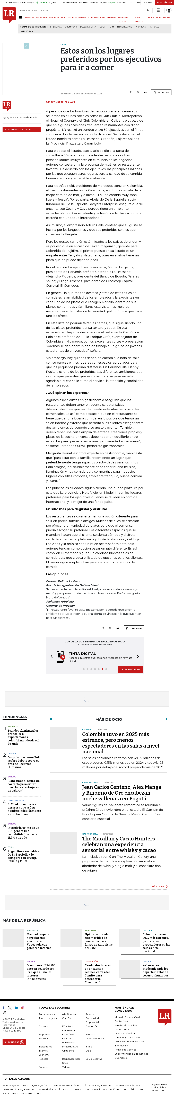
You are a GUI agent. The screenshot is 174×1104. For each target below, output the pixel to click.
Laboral (12, 753)
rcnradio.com (99, 1089)
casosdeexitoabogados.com (18, 1089)
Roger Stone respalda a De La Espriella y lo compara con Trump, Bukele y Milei (24, 856)
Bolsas (31, 961)
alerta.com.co (10, 1093)
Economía (91, 1026)
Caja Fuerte (68, 1017)
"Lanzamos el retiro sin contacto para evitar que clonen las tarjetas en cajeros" (24, 785)
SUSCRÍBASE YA (130, 669)
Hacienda (13, 726)
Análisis (89, 1013)
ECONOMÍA (41, 17)
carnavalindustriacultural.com (54, 1089)
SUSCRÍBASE (164, 2)
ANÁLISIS (111, 17)
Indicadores (45, 1046)
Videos (66, 1066)
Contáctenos (122, 1029)
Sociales (43, 1066)
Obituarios (68, 1050)
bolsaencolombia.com (127, 1084)
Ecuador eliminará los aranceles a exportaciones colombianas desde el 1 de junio (23, 737)
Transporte (92, 930)
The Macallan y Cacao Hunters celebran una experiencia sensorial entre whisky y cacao (119, 844)
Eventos (90, 1034)
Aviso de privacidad (125, 1033)
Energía (57, 27)
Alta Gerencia (69, 1013)
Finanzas (43, 1038)
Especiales (68, 1034)
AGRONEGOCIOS (96, 17)
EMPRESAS (54, 17)
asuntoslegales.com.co (15, 1084)
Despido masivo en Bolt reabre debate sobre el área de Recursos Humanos (24, 762)
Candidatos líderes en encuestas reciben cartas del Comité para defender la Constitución (98, 973)
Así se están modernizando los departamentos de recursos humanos (155, 970)
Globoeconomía (95, 1038)
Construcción (16, 800)
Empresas (44, 1034)
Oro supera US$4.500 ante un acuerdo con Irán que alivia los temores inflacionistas (41, 971)
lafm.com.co (138, 1089)
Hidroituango (124, 27)
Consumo (44, 1026)
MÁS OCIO (158, 886)
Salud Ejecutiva (94, 1058)
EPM (112, 27)
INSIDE (166, 17)
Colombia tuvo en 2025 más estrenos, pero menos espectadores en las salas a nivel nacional (120, 742)
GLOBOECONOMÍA (77, 17)
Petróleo (154, 27)
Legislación (91, 961)
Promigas (140, 27)
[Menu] (21, 17)
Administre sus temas (17, 129)
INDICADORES (155, 17)
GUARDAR (161, 92)
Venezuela (32, 930)
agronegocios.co (40, 1084)
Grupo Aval (27, 31)
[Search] (148, 10)
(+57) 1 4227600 (12, 1030)
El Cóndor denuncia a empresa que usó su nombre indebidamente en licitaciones (24, 808)
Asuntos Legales (48, 1017)
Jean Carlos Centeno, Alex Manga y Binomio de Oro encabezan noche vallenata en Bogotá (121, 792)
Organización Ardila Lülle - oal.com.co (159, 1087)
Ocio (88, 1050)
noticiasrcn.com (119, 1089)
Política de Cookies (125, 1049)
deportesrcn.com (31, 1093)
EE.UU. (11, 847)
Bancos (12, 776)
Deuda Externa (88, 27)
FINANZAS (29, 17)
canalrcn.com (81, 1089)
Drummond (71, 27)
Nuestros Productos (126, 1025)
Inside (89, 1046)
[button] (50, 657)
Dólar (103, 27)
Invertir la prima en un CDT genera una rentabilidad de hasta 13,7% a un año (23, 832)
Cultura (147, 930)
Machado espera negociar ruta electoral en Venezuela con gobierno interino (39, 940)
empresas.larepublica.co (67, 1084)
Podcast (43, 1058)
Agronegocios (47, 1013)
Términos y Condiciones (128, 1037)
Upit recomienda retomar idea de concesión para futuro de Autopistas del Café (99, 940)
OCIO (63, 17)
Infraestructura (70, 1046)
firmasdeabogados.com (98, 1084)
